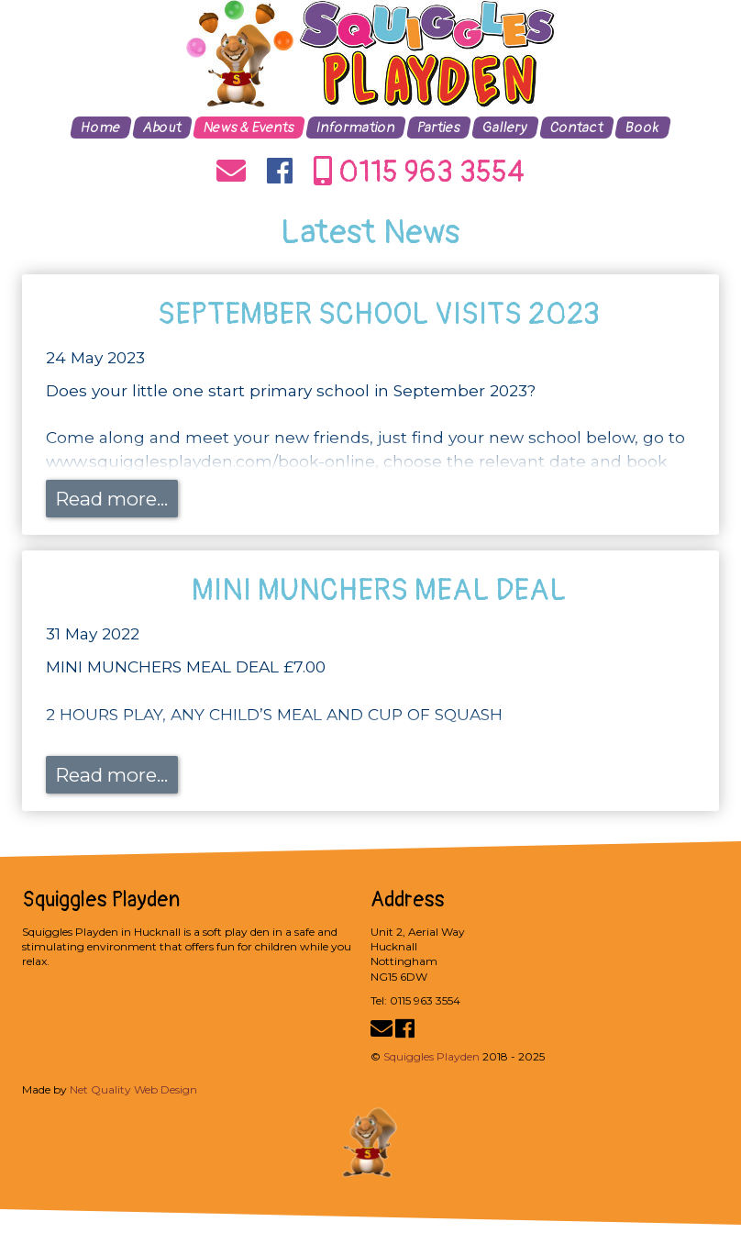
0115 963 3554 (419, 173)
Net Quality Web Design (133, 1089)
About (162, 127)
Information (356, 127)
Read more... (111, 498)
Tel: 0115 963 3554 (415, 1000)
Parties (438, 127)
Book (643, 127)
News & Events (249, 127)
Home (101, 127)
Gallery (505, 127)
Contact (576, 127)
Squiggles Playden (431, 1056)
